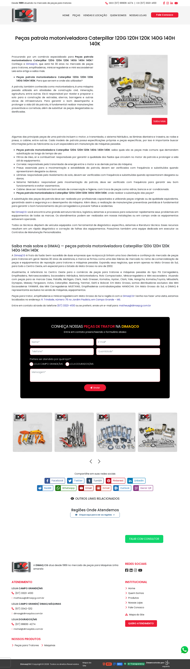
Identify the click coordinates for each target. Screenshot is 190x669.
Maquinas (48, 645)
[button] (91, 462)
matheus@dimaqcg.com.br (135, 305)
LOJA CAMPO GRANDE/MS (48, 364)
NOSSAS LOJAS (138, 15)
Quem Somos (134, 593)
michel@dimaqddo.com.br (27, 628)
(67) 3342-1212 (22, 608)
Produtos (132, 597)
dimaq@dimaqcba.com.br (27, 613)
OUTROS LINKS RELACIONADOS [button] (97, 498)
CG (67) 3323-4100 (146, 2)
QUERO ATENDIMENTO (141, 623)
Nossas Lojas (134, 602)
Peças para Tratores (25, 645)
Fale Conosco (164, 15)
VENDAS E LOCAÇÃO (95, 15)
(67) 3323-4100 (66, 305)
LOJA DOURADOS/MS (82, 364)
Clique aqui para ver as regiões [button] (93, 514)
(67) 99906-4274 (24, 624)
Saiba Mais (159, 121)
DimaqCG (31, 64)
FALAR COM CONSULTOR (144, 539)
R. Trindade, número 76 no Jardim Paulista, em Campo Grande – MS (80, 299)
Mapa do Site (134, 614)
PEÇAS (76, 15)
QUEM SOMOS (118, 15)
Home (130, 588)
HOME (65, 15)
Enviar (95, 387)
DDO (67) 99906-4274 (119, 2)
